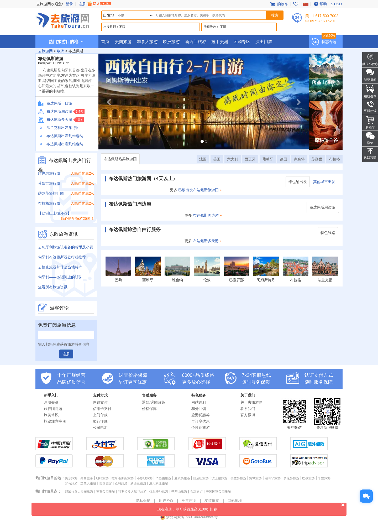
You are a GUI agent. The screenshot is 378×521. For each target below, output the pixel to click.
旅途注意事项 (55, 421)
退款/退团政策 (153, 402)
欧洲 (60, 51)
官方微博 (247, 415)
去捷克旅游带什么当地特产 (60, 267)
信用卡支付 (102, 409)
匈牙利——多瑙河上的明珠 (60, 277)
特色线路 (328, 233)
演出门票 (263, 41)
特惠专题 (329, 42)
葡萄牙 (267, 159)
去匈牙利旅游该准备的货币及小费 (65, 247)
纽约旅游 (102, 478)
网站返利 (198, 402)
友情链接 (211, 500)
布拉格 (334, 159)
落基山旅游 (179, 491)
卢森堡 (299, 159)
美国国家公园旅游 (218, 491)
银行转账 (100, 421)
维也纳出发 (297, 182)
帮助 (320, 4)
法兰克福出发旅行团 (59, 128)
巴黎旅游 (308, 478)
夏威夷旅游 (182, 478)
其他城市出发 (324, 182)
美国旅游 (123, 41)
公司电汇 (100, 427)
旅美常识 (51, 415)
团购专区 (241, 41)
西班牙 (250, 159)
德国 (283, 159)
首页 (105, 41)
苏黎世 (316, 159)
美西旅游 (86, 478)
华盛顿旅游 (163, 478)
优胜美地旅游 (158, 491)
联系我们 (247, 409)
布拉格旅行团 (49, 203)
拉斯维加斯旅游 (123, 478)
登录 (69, 4)
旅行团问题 (53, 409)
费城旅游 (255, 478)
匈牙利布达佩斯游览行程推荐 (62, 257)
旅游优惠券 (200, 415)
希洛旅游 (196, 491)
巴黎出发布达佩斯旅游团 (198, 190)
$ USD (336, 4)
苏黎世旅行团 (49, 183)
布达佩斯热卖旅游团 (120, 159)
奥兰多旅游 (238, 478)
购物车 (278, 4)
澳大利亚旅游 (158, 483)
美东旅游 (71, 478)
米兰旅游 (324, 478)
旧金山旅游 (201, 478)
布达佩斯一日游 (55, 103)
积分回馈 (198, 409)
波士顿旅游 (219, 478)
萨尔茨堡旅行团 (51, 193)
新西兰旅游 (195, 41)
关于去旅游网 (251, 402)
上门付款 (100, 415)
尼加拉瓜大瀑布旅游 (79, 491)
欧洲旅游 (171, 41)
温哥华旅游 (273, 478)
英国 (216, 159)
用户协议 (166, 500)
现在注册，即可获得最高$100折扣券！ (251, 507)
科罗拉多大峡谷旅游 (132, 491)
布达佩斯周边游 (55, 111)
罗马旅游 (71, 483)
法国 (203, 159)
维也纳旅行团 (49, 173)
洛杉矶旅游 (145, 478)
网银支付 (100, 402)
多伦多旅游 (291, 478)
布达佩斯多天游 (55, 119)
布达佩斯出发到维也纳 (60, 136)
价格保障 (149, 409)
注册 (95, 4)
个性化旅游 (200, 427)
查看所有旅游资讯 (52, 287)
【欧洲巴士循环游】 (54, 213)
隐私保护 (143, 500)
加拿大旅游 (147, 41)
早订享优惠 (200, 421)
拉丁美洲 (219, 41)
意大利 (232, 159)
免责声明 (189, 500)
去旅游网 (45, 51)
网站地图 (235, 500)
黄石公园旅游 (105, 491)
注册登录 (51, 402)
